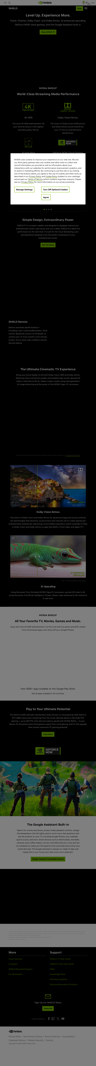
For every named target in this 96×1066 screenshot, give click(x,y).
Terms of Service (35, 179)
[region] (48, 179)
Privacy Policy (35, 176)
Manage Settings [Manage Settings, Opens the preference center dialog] (24, 189)
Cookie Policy (51, 176)
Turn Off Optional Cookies (55, 189)
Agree (46, 197)
